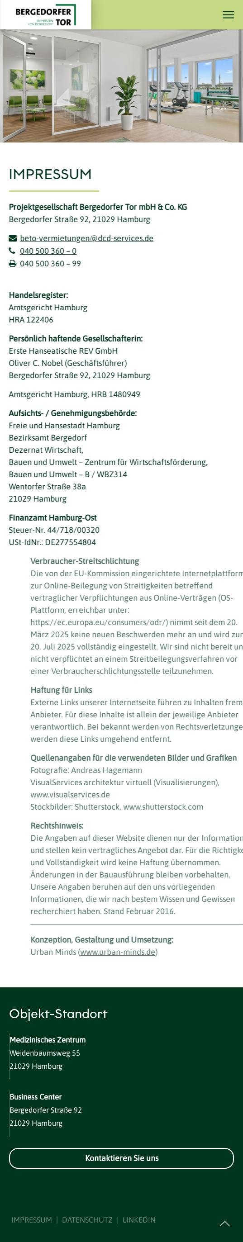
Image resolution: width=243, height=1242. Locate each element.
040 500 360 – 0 (47, 251)
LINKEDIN (139, 1219)
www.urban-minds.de (129, 952)
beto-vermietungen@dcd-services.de (85, 238)
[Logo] (52, 14)
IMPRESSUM (31, 1219)
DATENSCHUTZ (87, 1219)
